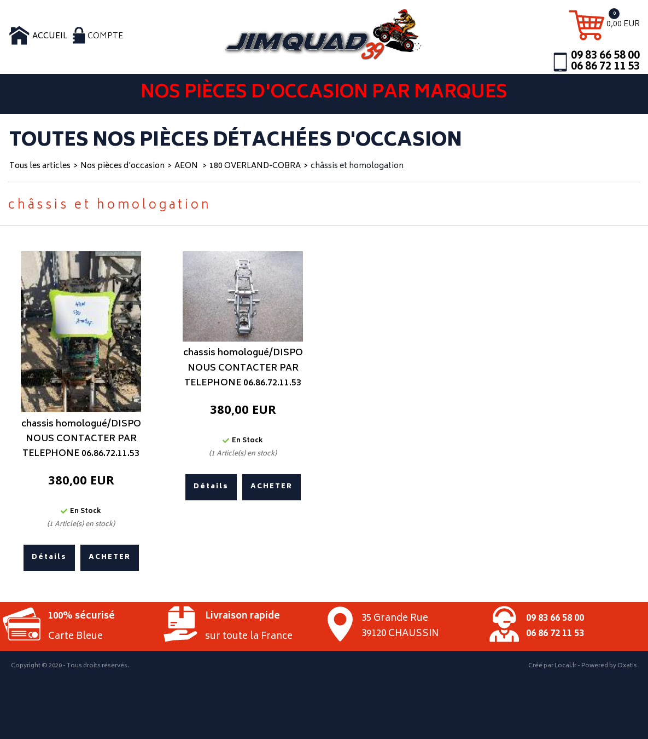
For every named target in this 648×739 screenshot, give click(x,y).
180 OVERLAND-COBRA (255, 166)
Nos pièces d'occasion (122, 166)
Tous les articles (40, 166)
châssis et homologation (357, 166)
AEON (187, 166)
